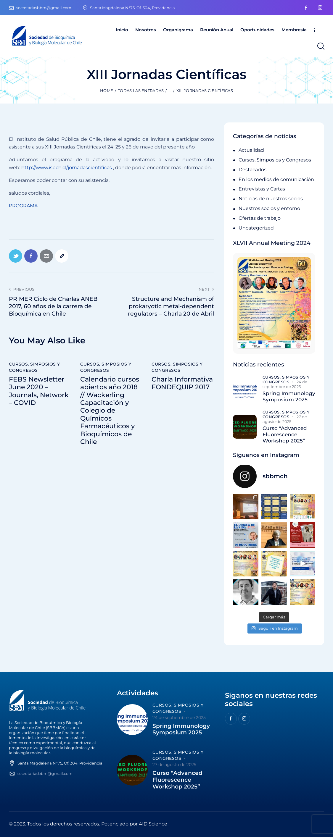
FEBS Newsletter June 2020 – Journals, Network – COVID (39, 391)
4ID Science (153, 824)
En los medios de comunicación (276, 179)
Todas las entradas (141, 90)
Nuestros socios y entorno (269, 208)
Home (106, 90)
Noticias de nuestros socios (271, 198)
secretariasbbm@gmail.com (45, 773)
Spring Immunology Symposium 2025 (289, 396)
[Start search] (320, 46)
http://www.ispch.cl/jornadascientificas (66, 167)
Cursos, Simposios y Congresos (34, 367)
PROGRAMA (23, 206)
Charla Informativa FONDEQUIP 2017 (182, 383)
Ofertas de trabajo (260, 218)
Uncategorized (256, 228)
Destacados (252, 169)
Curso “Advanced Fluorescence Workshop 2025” (285, 434)
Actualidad (251, 150)
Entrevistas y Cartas (262, 189)
